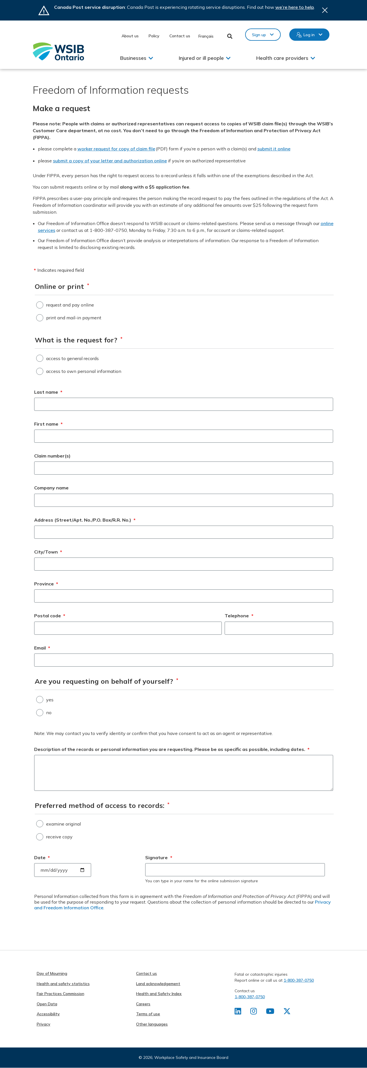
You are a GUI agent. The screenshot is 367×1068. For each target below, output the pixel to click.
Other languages (152, 1024)
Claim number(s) (52, 456)
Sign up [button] (259, 34)
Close (325, 10)
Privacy (43, 1024)
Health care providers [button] (282, 58)
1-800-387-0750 (299, 980)
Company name (51, 488)
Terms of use (148, 1013)
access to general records (72, 358)
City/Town (48, 552)
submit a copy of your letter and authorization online (110, 161)
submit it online (273, 149)
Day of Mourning (52, 973)
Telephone (239, 615)
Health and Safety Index (159, 993)
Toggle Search (230, 36)
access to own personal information (83, 371)
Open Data (47, 1003)
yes (50, 700)
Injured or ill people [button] (201, 58)
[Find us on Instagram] (253, 1012)
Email (42, 648)
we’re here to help (294, 7)
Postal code (49, 615)
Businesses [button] (133, 58)
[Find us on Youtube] (270, 1012)
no (49, 712)
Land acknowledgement (158, 983)
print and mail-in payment (73, 317)
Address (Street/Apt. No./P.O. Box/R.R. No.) (85, 520)
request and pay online (70, 305)
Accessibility (48, 1013)
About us (130, 35)
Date (42, 857)
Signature (158, 857)
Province (46, 584)
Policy (154, 35)
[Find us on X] (287, 1012)
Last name (48, 392)
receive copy (59, 837)
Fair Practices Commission (60, 993)
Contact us (179, 35)
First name (48, 424)
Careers (143, 1003)
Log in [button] (309, 34)
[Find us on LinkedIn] (238, 1012)
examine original (63, 824)
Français (206, 36)
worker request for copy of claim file (116, 149)
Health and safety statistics (63, 983)
